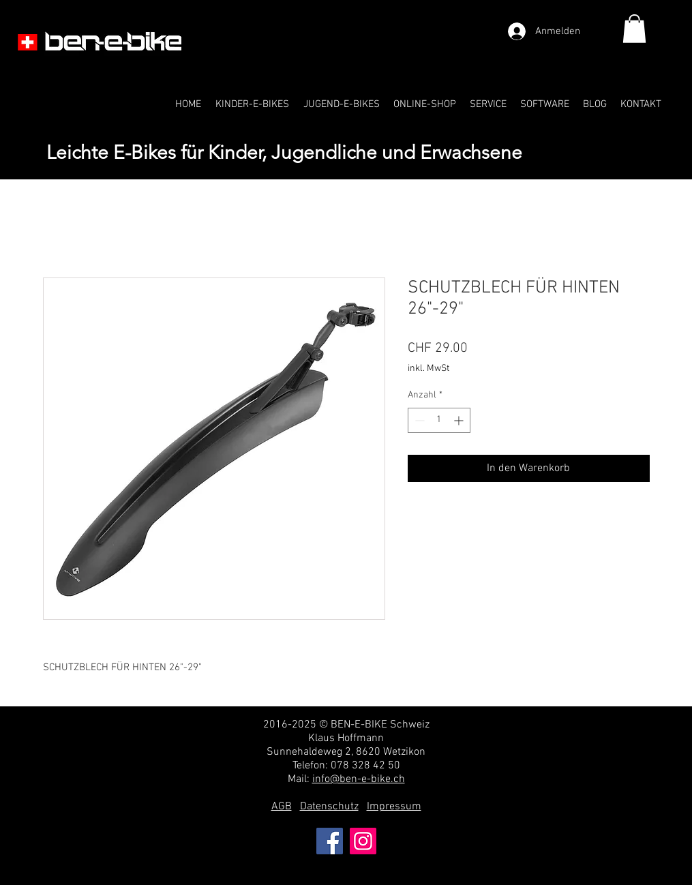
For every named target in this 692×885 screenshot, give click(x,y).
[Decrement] (418, 420)
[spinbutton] (439, 420)
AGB (281, 806)
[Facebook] (329, 841)
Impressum (394, 806)
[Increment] (459, 420)
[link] (634, 28)
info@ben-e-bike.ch (358, 779)
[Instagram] (363, 841)
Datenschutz (329, 806)
